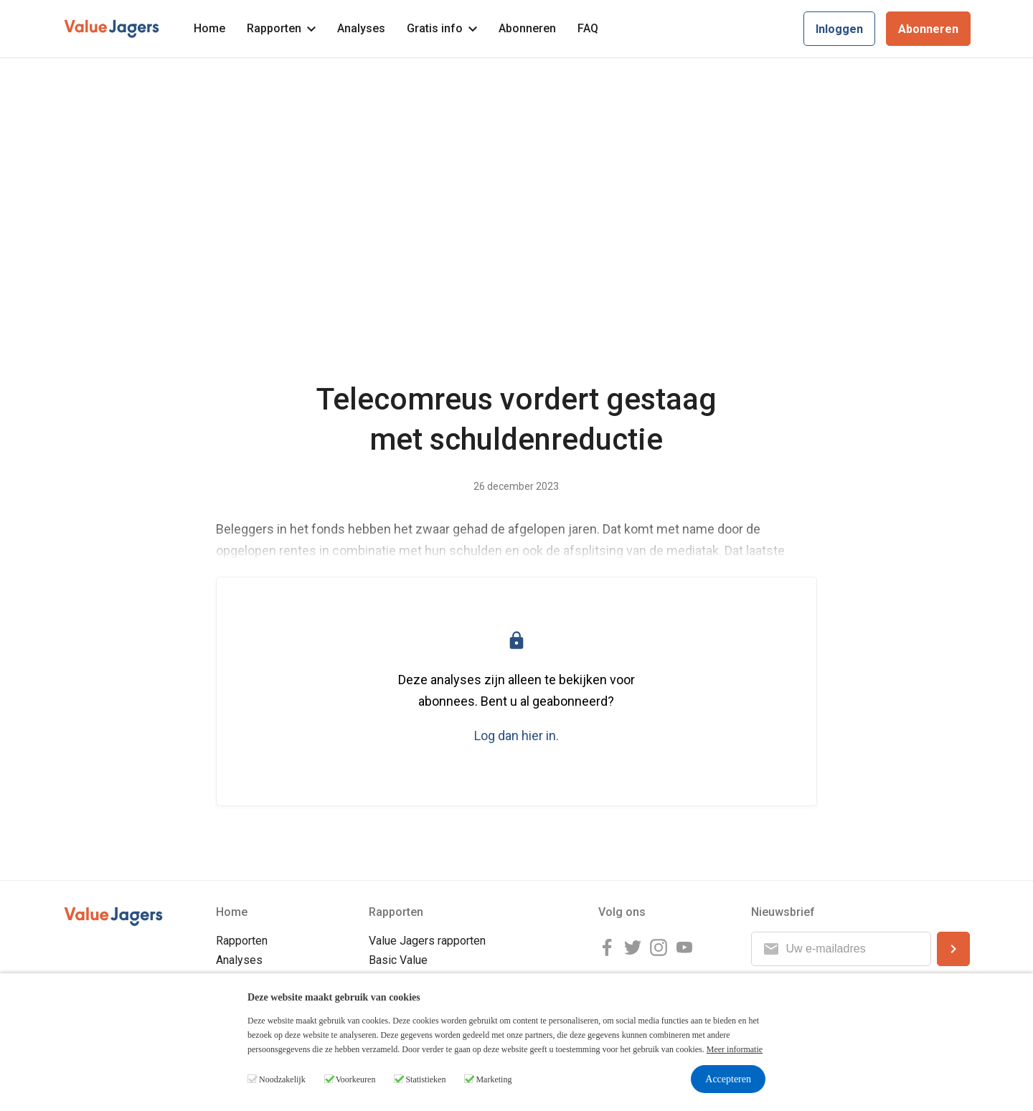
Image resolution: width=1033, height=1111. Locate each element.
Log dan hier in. (516, 735)
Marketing (493, 1079)
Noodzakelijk (282, 1079)
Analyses (361, 28)
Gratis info (442, 28)
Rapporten (281, 28)
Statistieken (425, 1079)
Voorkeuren (356, 1079)
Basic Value (398, 960)
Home (209, 28)
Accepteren (728, 1079)
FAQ (587, 28)
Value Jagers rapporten (427, 940)
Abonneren (527, 28)
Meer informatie (735, 1049)
